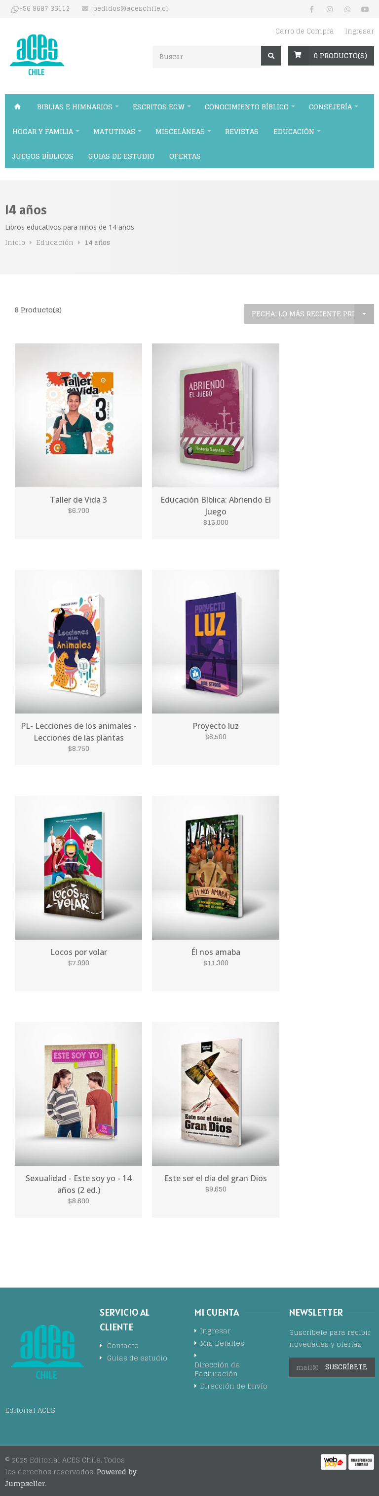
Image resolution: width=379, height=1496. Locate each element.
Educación (293, 131)
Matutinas (114, 131)
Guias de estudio (121, 156)
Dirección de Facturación (217, 1370)
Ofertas (185, 156)
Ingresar (359, 31)
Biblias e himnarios (75, 107)
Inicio (17, 106)
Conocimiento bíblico (247, 107)
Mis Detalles (222, 1344)
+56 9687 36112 (44, 8)
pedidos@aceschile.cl (130, 8)
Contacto (123, 1346)
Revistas (242, 131)
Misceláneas (180, 131)
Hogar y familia (42, 131)
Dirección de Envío (233, 1387)
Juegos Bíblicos (43, 156)
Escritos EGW (159, 107)
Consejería (330, 107)
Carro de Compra (304, 31)
